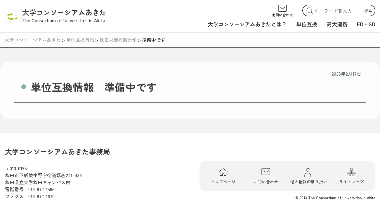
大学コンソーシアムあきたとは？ (247, 24)
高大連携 (337, 24)
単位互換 (306, 24)
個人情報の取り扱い (308, 176)
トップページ (223, 176)
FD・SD (366, 24)
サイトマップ (351, 176)
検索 (368, 10)
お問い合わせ (266, 176)
